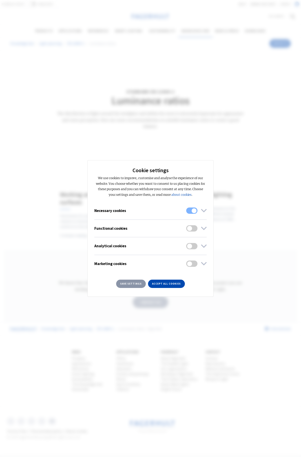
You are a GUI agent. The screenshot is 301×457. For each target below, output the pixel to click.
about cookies (181, 195)
